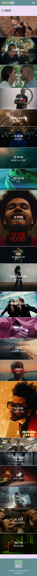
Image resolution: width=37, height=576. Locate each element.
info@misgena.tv (18, 573)
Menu (34, 3)
